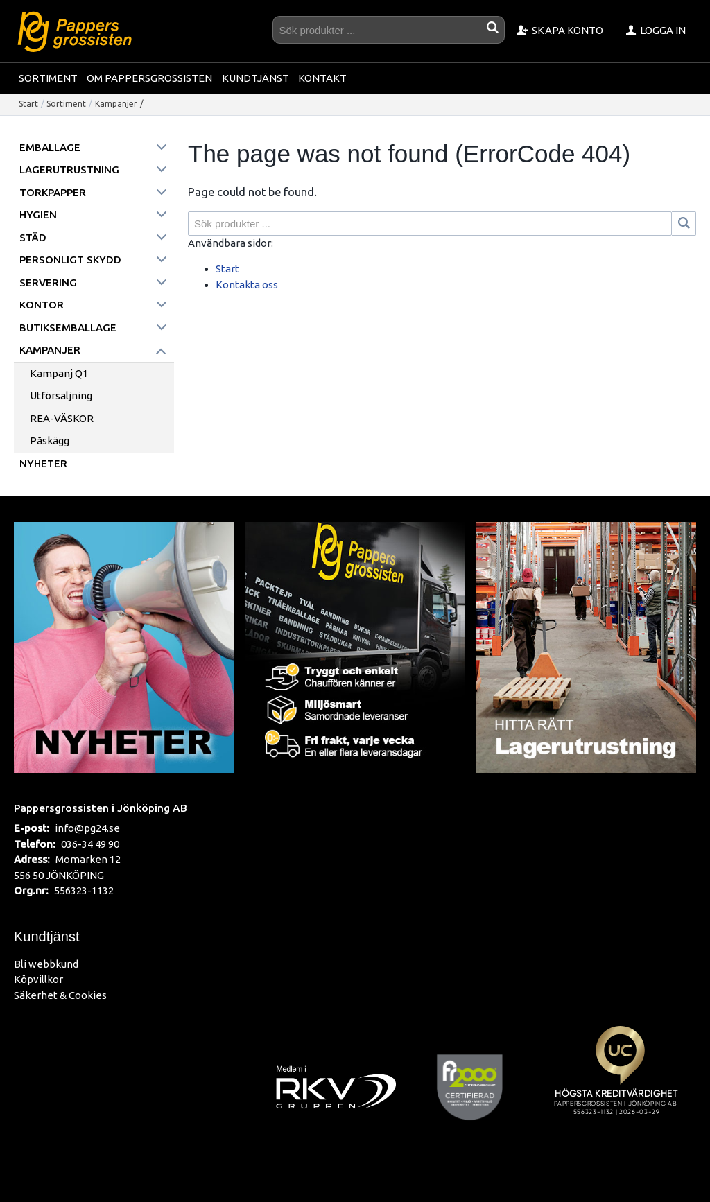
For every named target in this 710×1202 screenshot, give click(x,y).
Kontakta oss (247, 284)
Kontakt (322, 78)
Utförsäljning (61, 395)
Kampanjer (116, 103)
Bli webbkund (46, 964)
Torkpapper (52, 192)
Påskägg (49, 440)
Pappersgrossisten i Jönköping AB (100, 807)
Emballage (49, 147)
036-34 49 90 (90, 844)
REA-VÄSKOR (62, 418)
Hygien (38, 214)
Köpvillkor (38, 979)
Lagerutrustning (69, 169)
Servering (48, 282)
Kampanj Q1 (59, 373)
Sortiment (48, 78)
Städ (32, 237)
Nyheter (43, 463)
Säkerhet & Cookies (60, 995)
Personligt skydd (70, 259)
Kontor (41, 305)
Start (28, 103)
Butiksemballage (67, 327)
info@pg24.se (87, 828)
